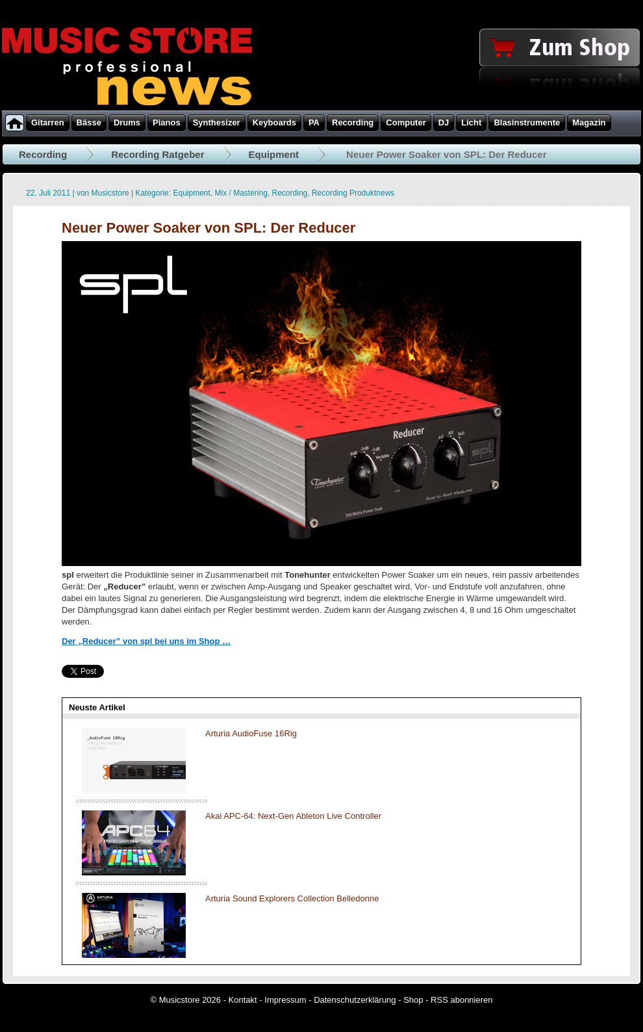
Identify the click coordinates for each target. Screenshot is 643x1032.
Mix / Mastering (241, 193)
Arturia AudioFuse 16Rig (251, 733)
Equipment (274, 154)
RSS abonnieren (461, 1000)
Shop (413, 1000)
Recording (43, 154)
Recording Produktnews (353, 193)
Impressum (285, 1000)
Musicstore (110, 193)
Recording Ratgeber (157, 154)
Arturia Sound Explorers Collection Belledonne (292, 898)
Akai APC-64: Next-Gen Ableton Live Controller (293, 816)
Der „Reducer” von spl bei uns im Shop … (146, 641)
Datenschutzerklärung (355, 1000)
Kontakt (243, 1000)
